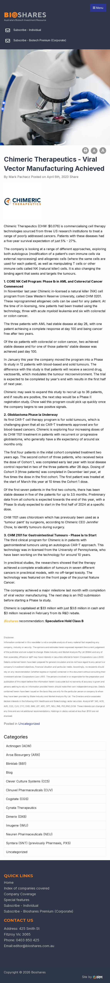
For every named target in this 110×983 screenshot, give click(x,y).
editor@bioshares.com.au (33, 946)
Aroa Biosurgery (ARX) (23, 755)
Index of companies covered (26, 888)
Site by (92, 977)
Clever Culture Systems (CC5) (28, 781)
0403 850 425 (27, 940)
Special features (16, 900)
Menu (98, 7)
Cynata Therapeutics (21, 808)
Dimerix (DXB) (16, 816)
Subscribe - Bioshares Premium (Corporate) (38, 911)
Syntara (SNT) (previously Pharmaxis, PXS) (38, 843)
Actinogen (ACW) (18, 746)
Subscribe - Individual (21, 906)
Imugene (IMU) (17, 825)
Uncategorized (16, 852)
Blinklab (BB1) (16, 764)
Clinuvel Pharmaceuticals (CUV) (29, 790)
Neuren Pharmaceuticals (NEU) (29, 834)
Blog (9, 772)
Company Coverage (20, 894)
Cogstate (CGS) (17, 799)
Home (8, 882)
